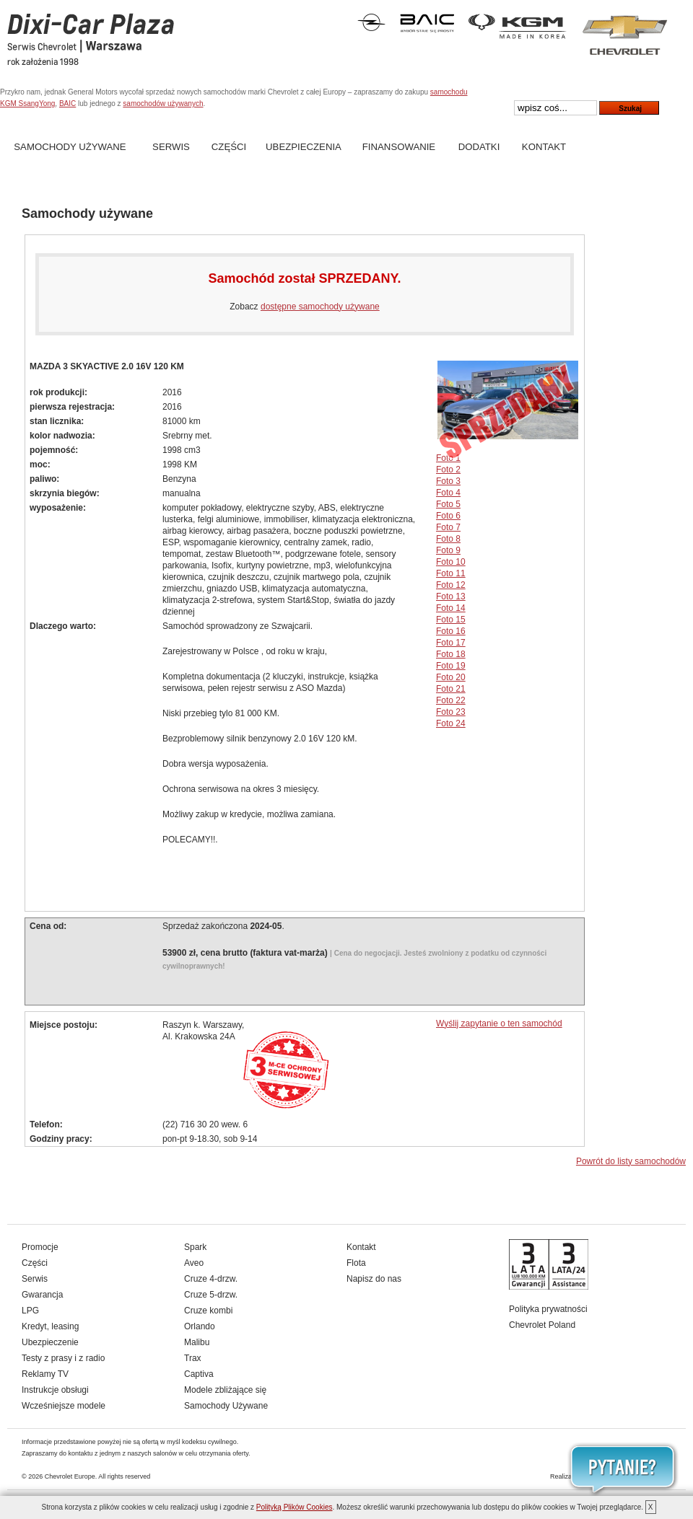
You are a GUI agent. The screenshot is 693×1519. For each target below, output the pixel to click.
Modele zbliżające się (225, 1390)
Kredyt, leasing (50, 1326)
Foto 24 (451, 723)
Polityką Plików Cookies (294, 1507)
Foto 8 (448, 539)
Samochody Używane (70, 146)
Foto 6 (448, 516)
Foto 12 (451, 585)
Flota (356, 1263)
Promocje (40, 1247)
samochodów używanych (163, 103)
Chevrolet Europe (70, 1476)
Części (229, 146)
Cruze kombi (208, 1311)
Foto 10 (451, 562)
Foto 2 (448, 469)
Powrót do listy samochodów (631, 1161)
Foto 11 (451, 573)
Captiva (199, 1374)
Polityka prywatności (548, 1309)
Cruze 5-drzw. (210, 1295)
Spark (195, 1247)
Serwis (171, 146)
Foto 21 (451, 689)
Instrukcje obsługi (55, 1390)
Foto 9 (448, 550)
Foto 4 (448, 493)
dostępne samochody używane (320, 306)
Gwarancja (42, 1295)
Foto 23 (451, 712)
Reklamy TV (45, 1374)
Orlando (199, 1326)
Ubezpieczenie (50, 1342)
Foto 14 (451, 608)
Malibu (196, 1342)
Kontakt (544, 146)
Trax (192, 1358)
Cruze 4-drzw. (210, 1279)
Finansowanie (398, 146)
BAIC (67, 103)
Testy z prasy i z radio (63, 1358)
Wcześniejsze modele (63, 1406)
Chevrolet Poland (542, 1325)
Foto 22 (451, 700)
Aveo (194, 1263)
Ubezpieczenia (303, 146)
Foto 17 (451, 643)
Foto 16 (451, 631)
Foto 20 (451, 677)
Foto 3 (448, 481)
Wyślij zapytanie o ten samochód (499, 1023)
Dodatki (479, 146)
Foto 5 (448, 504)
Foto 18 (451, 654)
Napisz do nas (373, 1279)
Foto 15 (451, 620)
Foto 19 (451, 666)
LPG (30, 1311)
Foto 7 (448, 527)
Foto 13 (451, 596)
